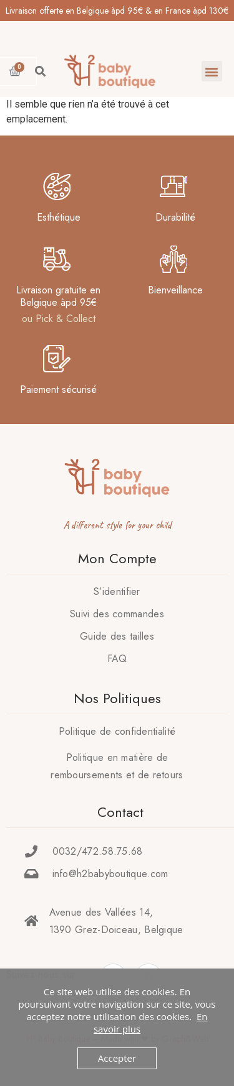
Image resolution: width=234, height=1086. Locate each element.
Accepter (117, 1058)
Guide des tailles (117, 636)
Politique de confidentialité (117, 731)
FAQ (117, 658)
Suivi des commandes (117, 614)
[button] (212, 71)
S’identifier (117, 591)
